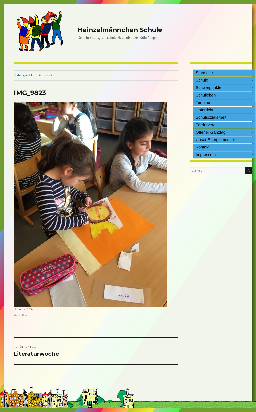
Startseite (204, 73)
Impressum (206, 154)
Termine (203, 102)
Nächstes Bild (46, 75)
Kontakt (203, 147)
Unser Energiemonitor (215, 139)
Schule (202, 80)
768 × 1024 (20, 314)
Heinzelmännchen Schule (119, 30)
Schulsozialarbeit (211, 117)
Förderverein (207, 125)
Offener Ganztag (211, 132)
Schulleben (206, 95)
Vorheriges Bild (24, 75)
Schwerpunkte (208, 87)
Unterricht (204, 110)
